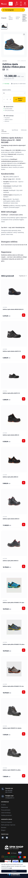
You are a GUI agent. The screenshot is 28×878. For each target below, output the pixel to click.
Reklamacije (4, 807)
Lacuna (4, 61)
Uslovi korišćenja (6, 812)
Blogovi (3, 830)
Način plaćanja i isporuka (8, 825)
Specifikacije (15, 130)
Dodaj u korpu (19, 99)
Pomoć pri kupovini (6, 822)
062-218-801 (8, 792)
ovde (10, 868)
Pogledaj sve (23, 276)
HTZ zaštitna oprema (11, 18)
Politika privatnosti (6, 815)
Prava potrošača (5, 810)
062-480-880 (8, 790)
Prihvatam (14, 871)
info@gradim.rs (9, 798)
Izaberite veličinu (6, 90)
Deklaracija (24, 130)
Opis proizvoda (3, 130)
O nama (3, 804)
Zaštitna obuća (18, 17)
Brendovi (3, 827)
